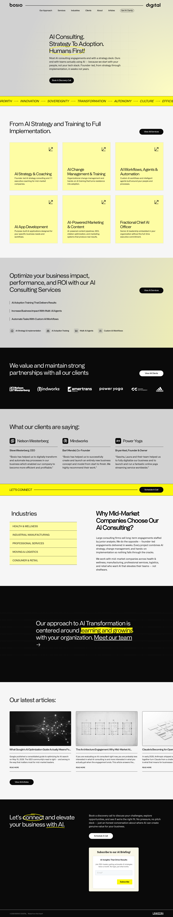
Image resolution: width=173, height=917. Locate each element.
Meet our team (113, 637)
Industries (75, 10)
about (99, 10)
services (61, 10)
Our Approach (46, 10)
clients (88, 10)
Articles (111, 10)
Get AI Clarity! (127, 10)
